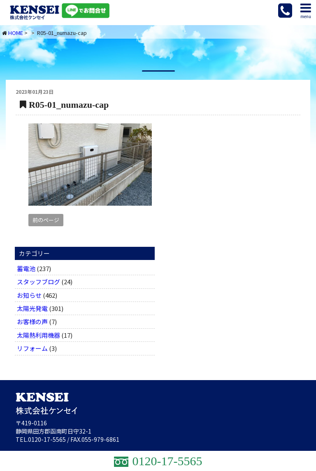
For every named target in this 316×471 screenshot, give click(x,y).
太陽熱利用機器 (38, 335)
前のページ (46, 220)
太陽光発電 (32, 308)
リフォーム (32, 348)
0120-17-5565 (47, 439)
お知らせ (29, 295)
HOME (15, 33)
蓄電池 (26, 268)
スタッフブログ (38, 281)
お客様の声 (32, 321)
